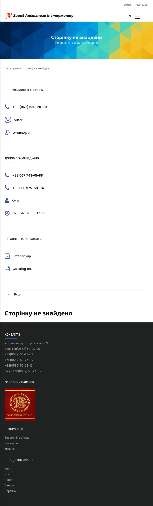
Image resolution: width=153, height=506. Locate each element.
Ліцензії (10, 449)
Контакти (11, 443)
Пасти (9, 480)
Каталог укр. (22, 256)
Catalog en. (22, 268)
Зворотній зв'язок (17, 437)
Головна (60, 43)
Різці (8, 474)
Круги (8, 468)
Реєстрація (141, 5)
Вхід (17, 294)
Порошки (11, 491)
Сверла (10, 485)
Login (127, 5)
